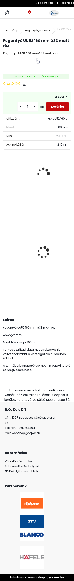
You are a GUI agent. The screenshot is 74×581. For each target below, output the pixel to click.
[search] (7, 13)
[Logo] (54, 13)
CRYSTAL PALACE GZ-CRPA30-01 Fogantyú (38, 226)
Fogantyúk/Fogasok (38, 30)
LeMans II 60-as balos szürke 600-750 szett (15, 246)
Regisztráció (67, 2)
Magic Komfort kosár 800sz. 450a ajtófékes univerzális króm (60, 254)
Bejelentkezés (45, 2)
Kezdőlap (12, 30)
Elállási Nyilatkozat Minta (22, 471)
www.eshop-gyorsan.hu (45, 577)
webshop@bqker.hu (26, 433)
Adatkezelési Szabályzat (22, 466)
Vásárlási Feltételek (18, 461)
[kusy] (28, 106)
